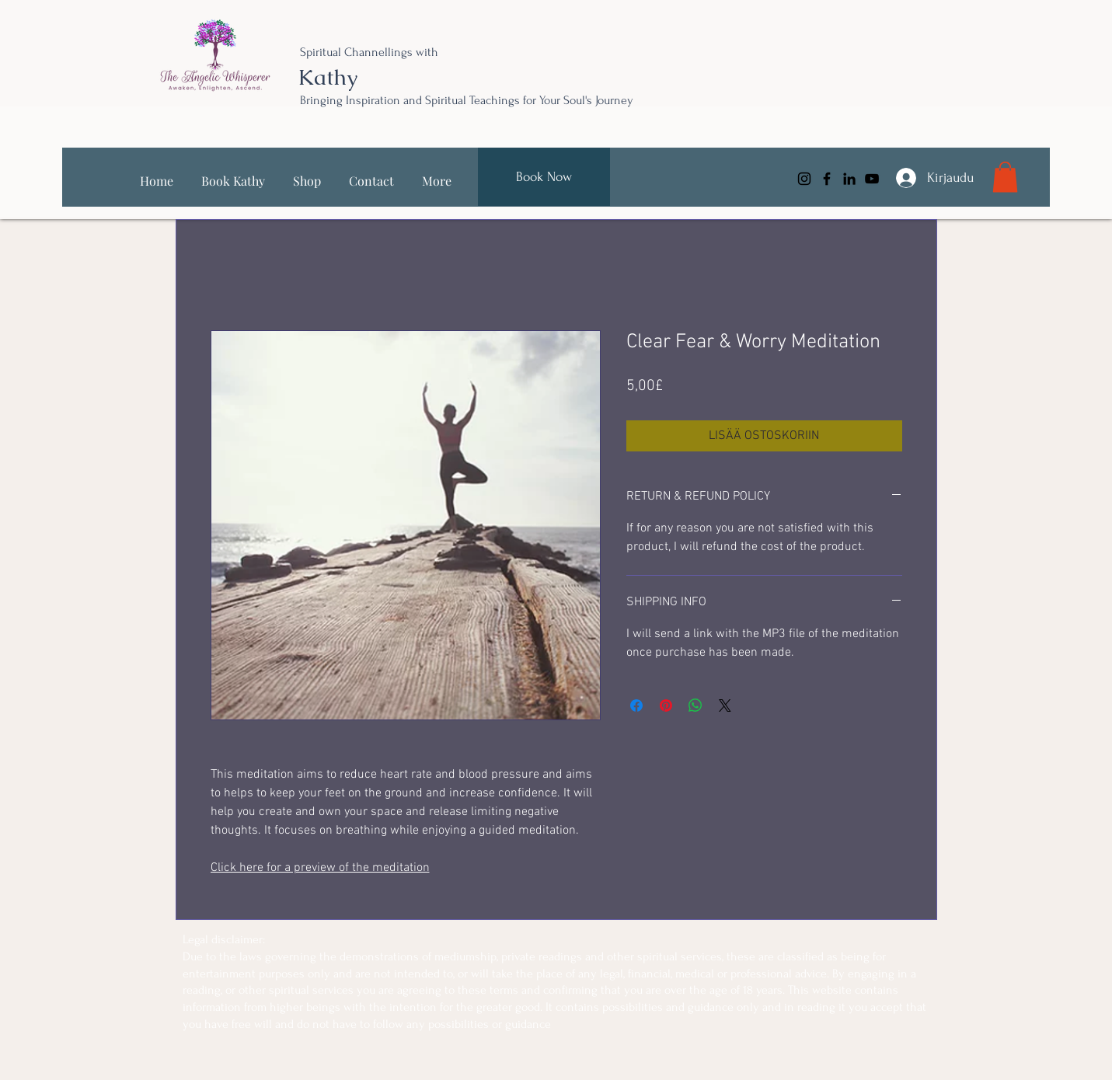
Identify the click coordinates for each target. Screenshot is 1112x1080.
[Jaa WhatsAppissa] (695, 705)
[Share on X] (725, 705)
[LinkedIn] (849, 178)
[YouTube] (871, 178)
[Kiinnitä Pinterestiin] (666, 705)
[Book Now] (544, 177)
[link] (1005, 177)
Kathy (327, 77)
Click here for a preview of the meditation (320, 868)
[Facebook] (826, 178)
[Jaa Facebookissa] (636, 705)
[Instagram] (804, 178)
